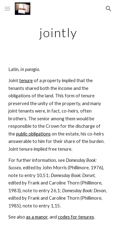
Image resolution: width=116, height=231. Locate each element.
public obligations (33, 133)
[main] (58, 32)
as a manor (37, 217)
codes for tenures (76, 217)
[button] (7, 8)
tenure (26, 80)
